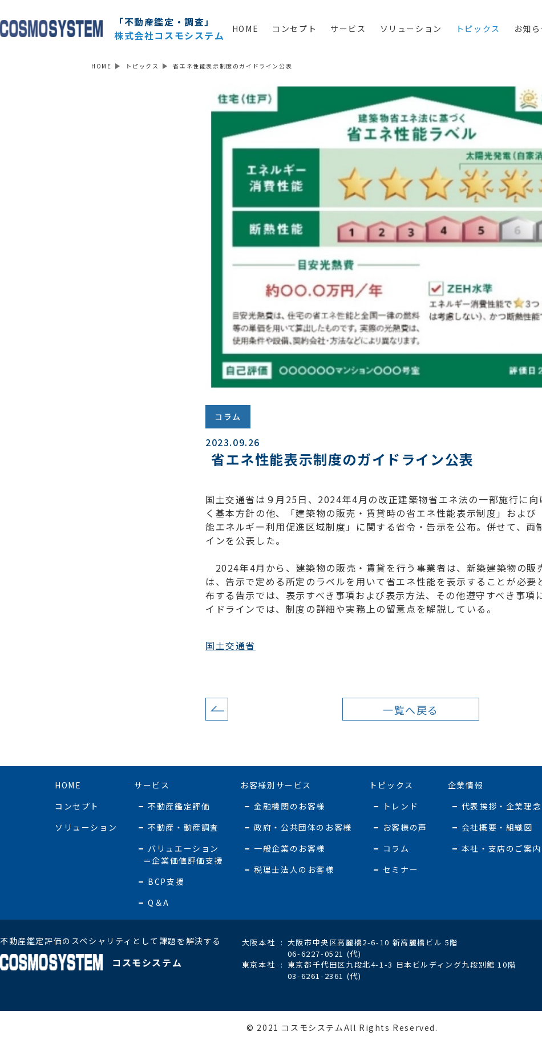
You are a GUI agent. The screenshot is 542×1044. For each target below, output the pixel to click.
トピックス (478, 28)
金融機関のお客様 (289, 806)
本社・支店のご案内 (501, 848)
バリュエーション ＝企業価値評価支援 (178, 854)
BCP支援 (166, 881)
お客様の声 (405, 827)
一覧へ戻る (411, 709)
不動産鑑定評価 (179, 806)
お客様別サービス (276, 785)
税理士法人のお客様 (294, 869)
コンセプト (294, 28)
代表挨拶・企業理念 (501, 806)
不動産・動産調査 (183, 827)
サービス (348, 28)
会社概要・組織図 (497, 827)
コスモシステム (91, 962)
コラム (228, 416)
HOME (245, 28)
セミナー (400, 869)
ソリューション (411, 28)
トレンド (400, 806)
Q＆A (158, 902)
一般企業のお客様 (289, 848)
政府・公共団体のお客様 (303, 827)
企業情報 (465, 785)
